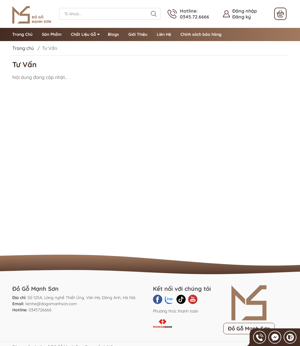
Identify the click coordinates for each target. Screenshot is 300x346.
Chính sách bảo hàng (200, 34)
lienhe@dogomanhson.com (51, 303)
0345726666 (40, 310)
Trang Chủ (22, 34)
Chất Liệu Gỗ (87, 35)
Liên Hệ (164, 34)
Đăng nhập (244, 11)
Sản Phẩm (52, 34)
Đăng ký (241, 17)
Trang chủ (23, 48)
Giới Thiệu (137, 34)
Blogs (113, 34)
